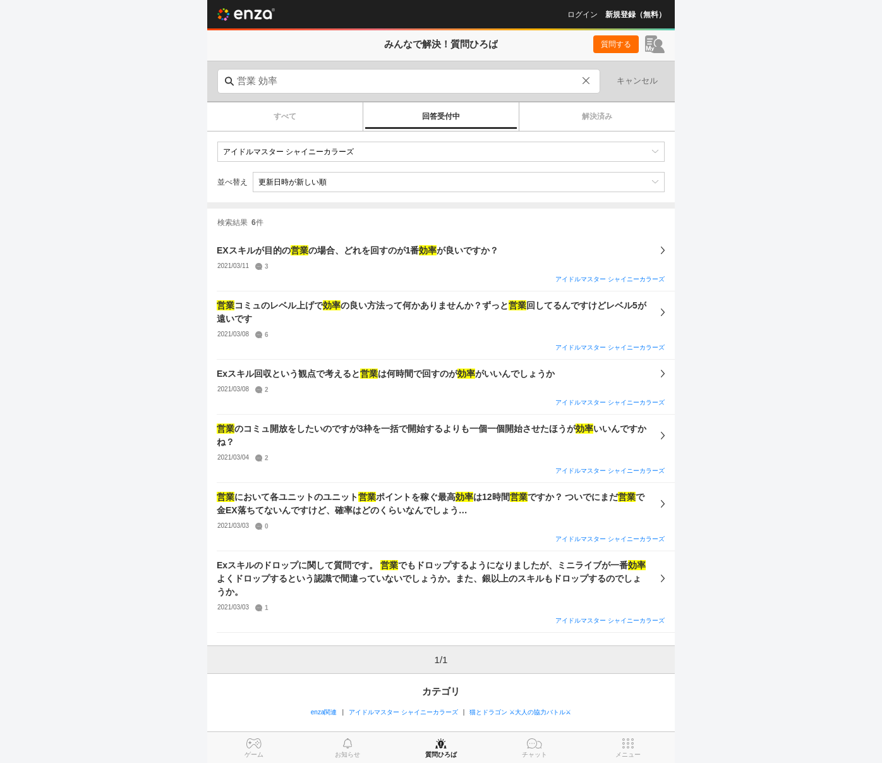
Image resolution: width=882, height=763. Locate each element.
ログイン (582, 14)
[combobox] (408, 81)
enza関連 (324, 712)
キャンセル (637, 80)
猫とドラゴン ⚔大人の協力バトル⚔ (520, 712)
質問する (616, 44)
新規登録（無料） (635, 14)
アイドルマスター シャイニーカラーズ (610, 279)
